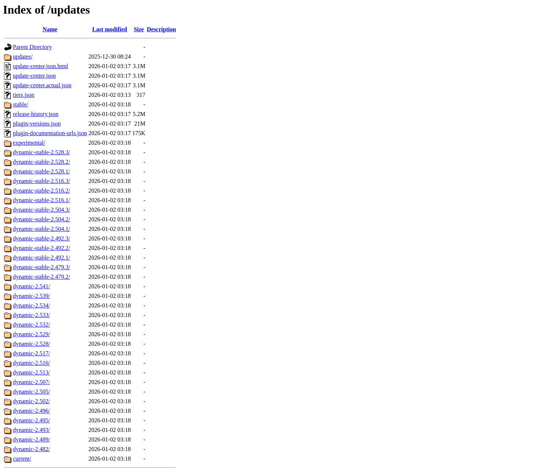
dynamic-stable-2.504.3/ (41, 210)
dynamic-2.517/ (31, 353)
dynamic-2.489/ (31, 439)
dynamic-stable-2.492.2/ (41, 248)
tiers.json (23, 95)
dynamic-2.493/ (31, 430)
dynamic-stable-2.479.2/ (41, 277)
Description (161, 29)
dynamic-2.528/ (31, 344)
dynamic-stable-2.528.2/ (41, 162)
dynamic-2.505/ (31, 391)
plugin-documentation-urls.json (50, 133)
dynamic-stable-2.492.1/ (41, 257)
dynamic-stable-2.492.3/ (41, 238)
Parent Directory (32, 47)
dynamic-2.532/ (31, 324)
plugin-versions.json (37, 123)
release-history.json (36, 114)
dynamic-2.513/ (31, 372)
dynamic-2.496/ (31, 411)
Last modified (109, 29)
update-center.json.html (40, 66)
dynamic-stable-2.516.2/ (41, 190)
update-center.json (34, 76)
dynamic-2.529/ (31, 334)
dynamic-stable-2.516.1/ (41, 200)
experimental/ (29, 143)
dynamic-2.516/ (31, 363)
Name (50, 29)
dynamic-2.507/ (31, 382)
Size (139, 29)
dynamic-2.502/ (31, 401)
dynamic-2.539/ (31, 296)
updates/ (22, 56)
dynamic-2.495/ (31, 420)
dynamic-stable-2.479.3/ (41, 267)
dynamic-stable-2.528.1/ (41, 171)
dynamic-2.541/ (31, 286)
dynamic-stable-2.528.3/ (41, 152)
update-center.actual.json (42, 85)
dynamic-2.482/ (31, 449)
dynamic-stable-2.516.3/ (41, 181)
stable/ (20, 104)
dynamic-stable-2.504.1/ (41, 229)
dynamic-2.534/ (31, 305)
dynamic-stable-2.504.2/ (41, 219)
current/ (22, 458)
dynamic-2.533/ (31, 315)
